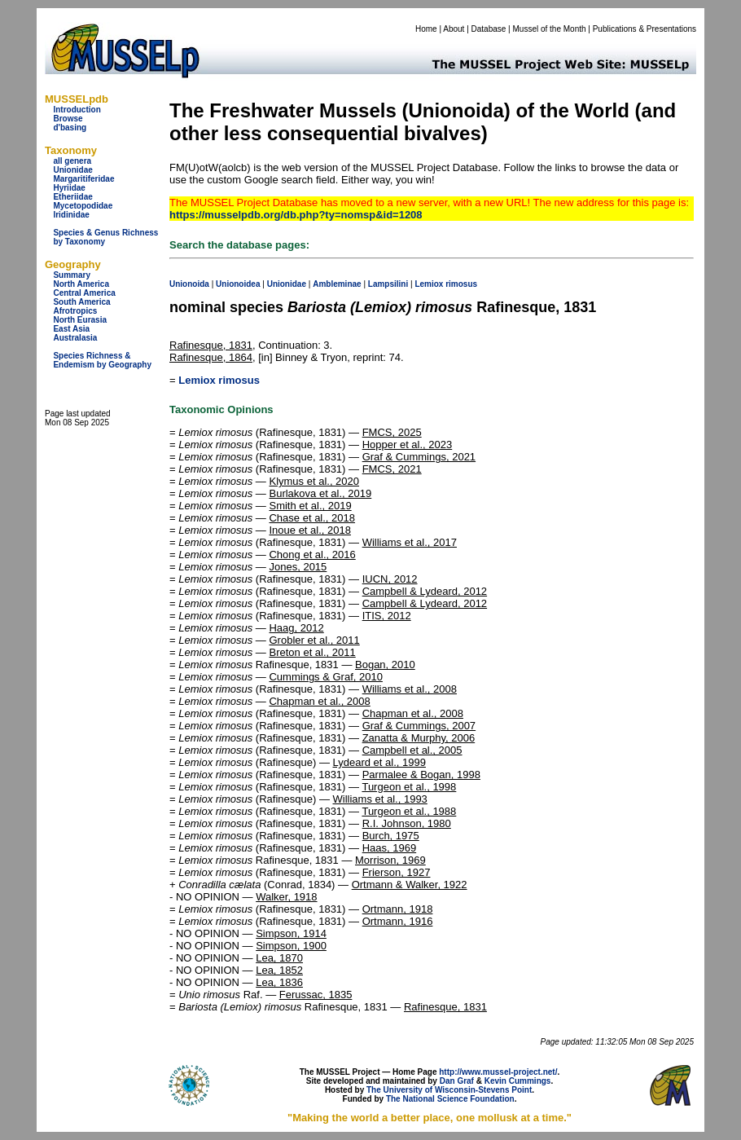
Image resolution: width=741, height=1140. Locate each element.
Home (426, 28)
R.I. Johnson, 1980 (406, 823)
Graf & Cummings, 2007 (419, 726)
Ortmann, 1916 (397, 921)
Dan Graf (457, 1080)
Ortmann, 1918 (397, 909)
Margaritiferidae (83, 178)
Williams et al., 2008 (409, 689)
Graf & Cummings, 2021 (419, 457)
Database (488, 28)
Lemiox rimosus (219, 380)
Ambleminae (337, 283)
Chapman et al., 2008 (319, 701)
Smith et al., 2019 (310, 506)
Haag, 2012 (296, 628)
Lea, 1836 (279, 982)
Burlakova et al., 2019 (320, 493)
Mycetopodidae (82, 205)
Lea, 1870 (279, 958)
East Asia (71, 328)
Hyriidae (69, 187)
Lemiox (428, 283)
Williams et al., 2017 (409, 542)
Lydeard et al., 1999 (379, 762)
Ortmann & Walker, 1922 (409, 884)
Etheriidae (72, 196)
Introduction (76, 109)
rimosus (461, 283)
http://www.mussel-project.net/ (498, 1071)
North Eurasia (80, 319)
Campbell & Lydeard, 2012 (424, 591)
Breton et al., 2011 (312, 652)
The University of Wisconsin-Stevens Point (449, 1089)
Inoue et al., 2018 (309, 530)
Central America (84, 292)
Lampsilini (388, 283)
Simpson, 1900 (291, 946)
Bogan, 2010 (385, 664)
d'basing (69, 127)
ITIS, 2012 (386, 616)
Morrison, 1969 (390, 860)
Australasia (75, 337)
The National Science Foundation (450, 1098)
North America (81, 283)
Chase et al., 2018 (312, 518)
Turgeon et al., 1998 (409, 787)
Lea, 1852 (279, 970)
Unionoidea (238, 283)
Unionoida (189, 283)
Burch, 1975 (390, 836)
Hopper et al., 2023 (407, 444)
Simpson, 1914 (291, 933)
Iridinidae (71, 214)
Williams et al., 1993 (380, 799)
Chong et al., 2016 (312, 554)
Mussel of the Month (549, 28)
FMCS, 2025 (392, 432)
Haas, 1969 (389, 848)
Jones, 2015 (298, 567)
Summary (71, 275)
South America (81, 301)
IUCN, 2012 (390, 579)
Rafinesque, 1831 (210, 345)
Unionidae (72, 169)
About (453, 28)
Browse (67, 118)
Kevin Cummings (517, 1080)
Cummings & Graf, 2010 (325, 677)
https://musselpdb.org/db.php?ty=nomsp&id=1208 (296, 215)
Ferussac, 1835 (316, 994)
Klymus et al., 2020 (314, 481)
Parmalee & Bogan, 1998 (421, 774)
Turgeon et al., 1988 (409, 811)
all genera (72, 160)
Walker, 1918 (286, 897)
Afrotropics (75, 310)
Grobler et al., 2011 (314, 640)
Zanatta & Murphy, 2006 (419, 738)
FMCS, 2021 (392, 469)
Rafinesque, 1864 (210, 357)
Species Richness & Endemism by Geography (102, 360)
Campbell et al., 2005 (412, 750)
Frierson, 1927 (396, 872)
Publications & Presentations (644, 28)
